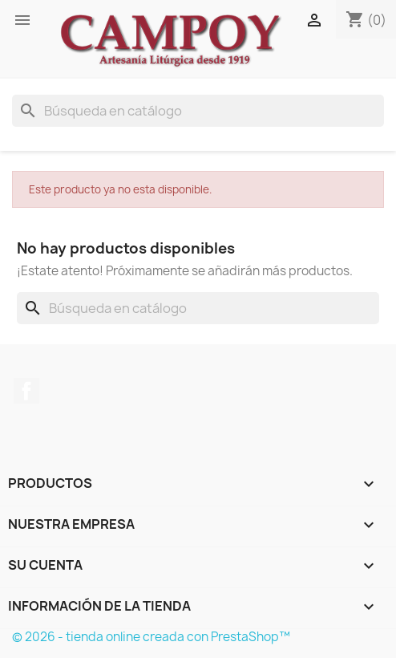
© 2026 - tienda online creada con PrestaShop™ (151, 636)
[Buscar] (198, 111)
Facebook (26, 391)
